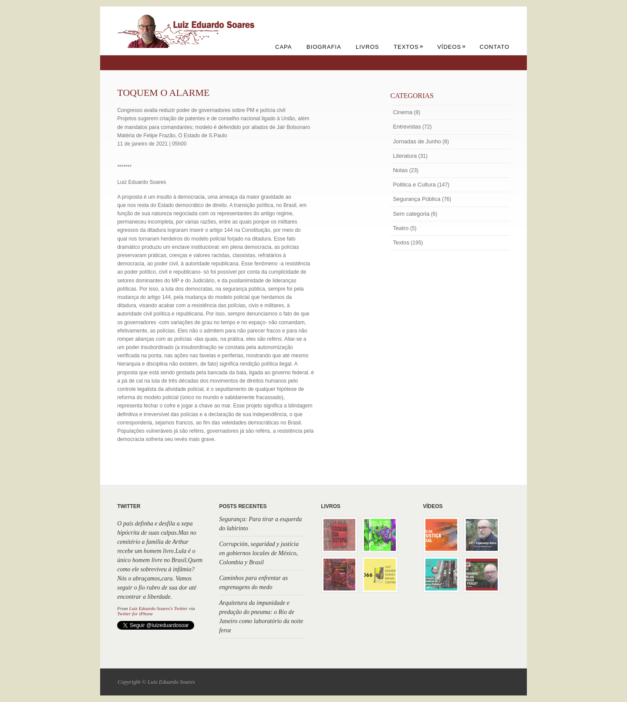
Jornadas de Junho (417, 141)
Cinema (402, 112)
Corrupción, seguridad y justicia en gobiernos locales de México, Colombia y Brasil (259, 553)
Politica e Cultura (414, 184)
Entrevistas (407, 126)
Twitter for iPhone (135, 613)
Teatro (400, 228)
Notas (400, 170)
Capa (283, 47)
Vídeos (451, 47)
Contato (494, 47)
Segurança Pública (416, 199)
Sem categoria (411, 213)
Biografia (324, 47)
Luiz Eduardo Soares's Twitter (158, 608)
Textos (409, 47)
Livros (367, 47)
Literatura (405, 156)
